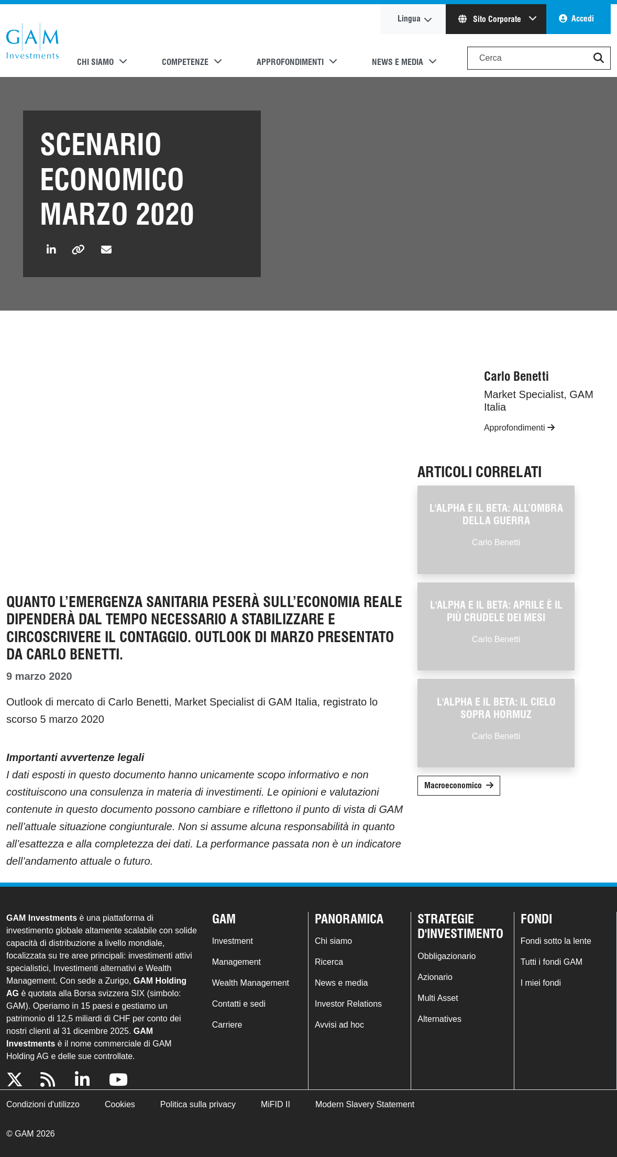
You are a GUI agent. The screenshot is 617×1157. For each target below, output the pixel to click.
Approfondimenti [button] (290, 62)
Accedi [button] (582, 19)
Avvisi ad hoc (339, 1024)
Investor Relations (348, 1003)
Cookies (120, 1104)
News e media (341, 982)
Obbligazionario (446, 956)
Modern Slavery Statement (364, 1104)
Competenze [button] (185, 62)
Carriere (227, 1024)
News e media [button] (397, 62)
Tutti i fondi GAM (552, 961)
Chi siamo (333, 940)
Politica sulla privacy (198, 1104)
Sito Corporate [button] (490, 19)
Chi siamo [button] (95, 62)
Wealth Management (250, 982)
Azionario (435, 977)
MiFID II (275, 1104)
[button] (599, 58)
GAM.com (32, 41)
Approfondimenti (519, 427)
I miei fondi (541, 982)
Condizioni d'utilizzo (43, 1104)
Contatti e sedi (239, 1003)
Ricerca (329, 961)
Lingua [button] (409, 19)
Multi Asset (437, 998)
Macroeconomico (453, 785)
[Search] (539, 58)
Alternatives (439, 1019)
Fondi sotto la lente (556, 940)
